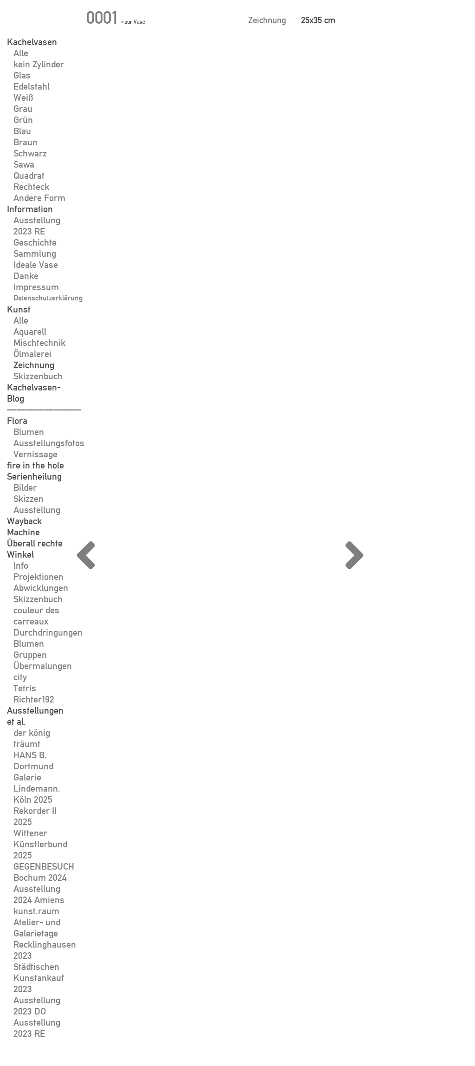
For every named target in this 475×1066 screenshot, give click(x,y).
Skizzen (28, 498)
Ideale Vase (35, 264)
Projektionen (38, 576)
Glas (22, 75)
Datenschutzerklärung (48, 297)
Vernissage (35, 454)
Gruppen (30, 654)
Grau (22, 108)
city (20, 676)
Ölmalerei (32, 353)
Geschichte (35, 242)
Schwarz (30, 153)
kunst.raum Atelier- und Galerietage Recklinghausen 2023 (44, 933)
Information (30, 208)
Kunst (19, 309)
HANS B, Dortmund (33, 760)
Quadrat (29, 175)
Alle (20, 52)
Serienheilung (34, 476)
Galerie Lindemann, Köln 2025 (36, 788)
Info (20, 565)
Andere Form (39, 197)
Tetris (24, 688)
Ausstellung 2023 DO (36, 1005)
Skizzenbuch (38, 376)
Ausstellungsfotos (48, 442)
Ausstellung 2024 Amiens (38, 894)
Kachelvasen (32, 41)
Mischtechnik (39, 342)
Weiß (23, 97)
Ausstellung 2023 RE (36, 225)
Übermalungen (42, 665)
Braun (25, 142)
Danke (26, 275)
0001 (101, 17)
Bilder (25, 487)
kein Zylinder (38, 64)
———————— (44, 409)
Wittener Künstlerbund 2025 (40, 844)
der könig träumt (31, 738)
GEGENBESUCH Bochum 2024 (43, 872)
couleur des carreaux (36, 615)
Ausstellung (36, 509)
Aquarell (29, 331)
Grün (23, 119)
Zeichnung (33, 364)
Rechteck (31, 186)
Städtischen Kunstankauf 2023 (38, 977)
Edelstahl (31, 86)
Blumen (28, 431)
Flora (17, 420)
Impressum (36, 286)
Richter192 (33, 699)
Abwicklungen (40, 587)
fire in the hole (35, 465)
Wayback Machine (24, 526)
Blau (22, 130)
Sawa (23, 164)
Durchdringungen (48, 632)
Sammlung (34, 253)
